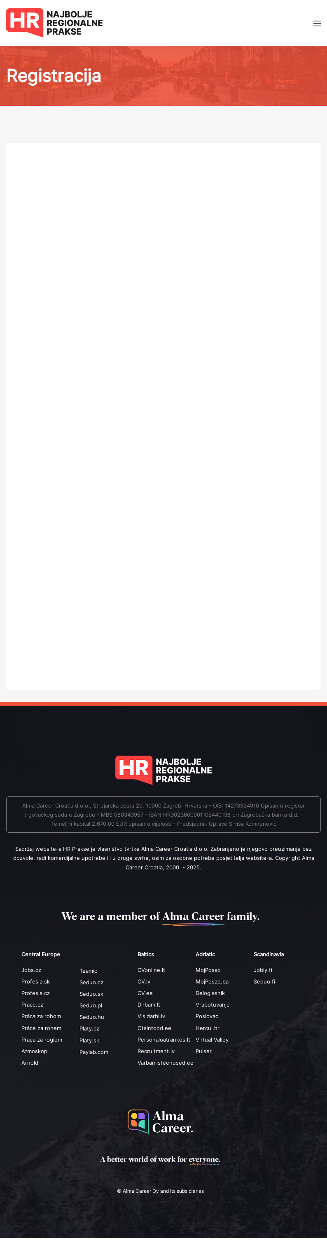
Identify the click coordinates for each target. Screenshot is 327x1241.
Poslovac (207, 1016)
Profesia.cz (35, 993)
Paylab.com (93, 1052)
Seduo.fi (264, 981)
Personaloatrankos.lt (164, 1039)
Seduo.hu (91, 1017)
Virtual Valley (212, 1039)
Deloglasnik (210, 993)
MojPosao (208, 970)
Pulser (204, 1051)
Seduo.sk (91, 993)
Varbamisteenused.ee (166, 1062)
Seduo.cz (91, 982)
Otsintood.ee (154, 1028)
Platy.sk (89, 1040)
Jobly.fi (263, 970)
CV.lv (144, 981)
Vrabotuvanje (213, 1004)
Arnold (29, 1062)
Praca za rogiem (41, 1039)
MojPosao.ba (212, 981)
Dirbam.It (149, 1004)
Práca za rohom (41, 1016)
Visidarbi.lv (151, 1016)
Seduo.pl (90, 1005)
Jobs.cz (31, 970)
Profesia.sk (35, 981)
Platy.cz (89, 1028)
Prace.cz (32, 1004)
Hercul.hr (208, 1028)
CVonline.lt (151, 970)
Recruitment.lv (156, 1051)
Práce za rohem (41, 1028)
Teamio (88, 970)
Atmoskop (34, 1051)
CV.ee (145, 993)
